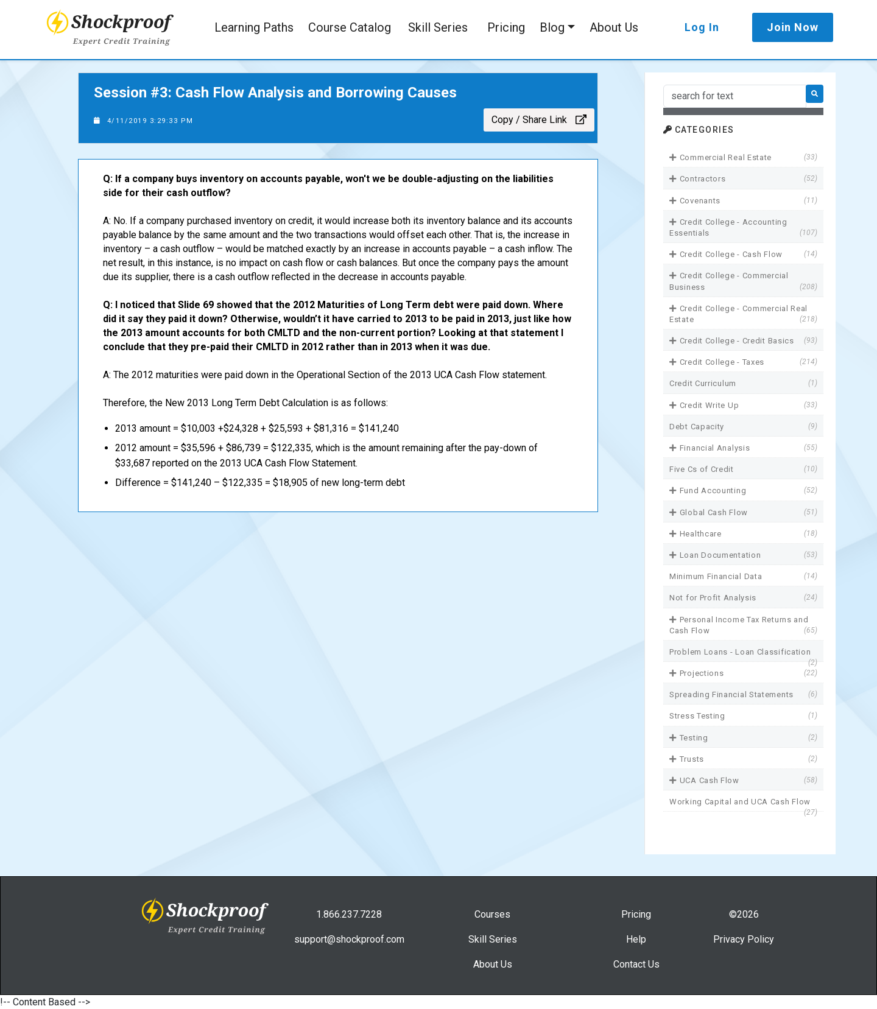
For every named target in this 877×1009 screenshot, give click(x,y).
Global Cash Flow (743, 512)
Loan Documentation (743, 555)
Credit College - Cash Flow (743, 254)
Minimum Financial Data (743, 576)
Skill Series (438, 27)
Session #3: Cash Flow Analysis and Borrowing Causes (275, 92)
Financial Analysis (743, 448)
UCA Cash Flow (743, 780)
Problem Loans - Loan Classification (743, 652)
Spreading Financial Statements (743, 694)
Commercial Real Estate (743, 157)
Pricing (506, 27)
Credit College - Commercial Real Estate (743, 314)
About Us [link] (492, 964)
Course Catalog (349, 27)
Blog (552, 27)
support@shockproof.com (349, 939)
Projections (743, 673)
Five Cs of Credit (743, 469)
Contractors (743, 179)
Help (636, 939)
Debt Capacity (743, 426)
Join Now (793, 27)
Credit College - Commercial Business (743, 281)
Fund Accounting (743, 490)
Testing (743, 738)
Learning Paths (254, 27)
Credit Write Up (743, 405)
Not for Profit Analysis (743, 597)
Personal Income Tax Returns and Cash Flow (743, 625)
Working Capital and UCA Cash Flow (743, 802)
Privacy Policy (743, 939)
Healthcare (743, 534)
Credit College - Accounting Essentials (743, 227)
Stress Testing (743, 716)
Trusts (743, 759)
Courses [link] (492, 914)
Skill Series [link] (492, 939)
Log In (702, 27)
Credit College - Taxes (743, 362)
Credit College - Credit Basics (743, 341)
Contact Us (636, 964)
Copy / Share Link (538, 119)
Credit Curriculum (743, 383)
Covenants (743, 200)
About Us (614, 27)
